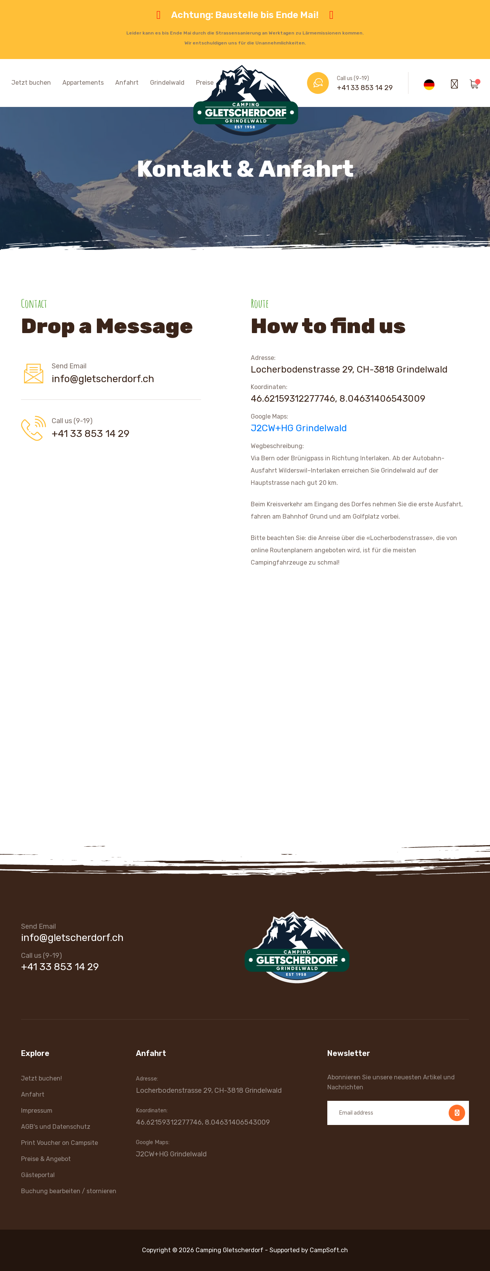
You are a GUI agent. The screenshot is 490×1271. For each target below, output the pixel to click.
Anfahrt (127, 82)
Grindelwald (167, 82)
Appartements (83, 82)
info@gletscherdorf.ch (103, 379)
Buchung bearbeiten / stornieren (68, 1191)
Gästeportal (38, 1175)
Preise (205, 82)
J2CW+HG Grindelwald (299, 428)
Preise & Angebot (46, 1159)
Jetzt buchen (31, 82)
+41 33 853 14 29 (365, 88)
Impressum (36, 1110)
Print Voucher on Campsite (59, 1142)
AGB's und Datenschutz (55, 1126)
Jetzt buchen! (41, 1078)
